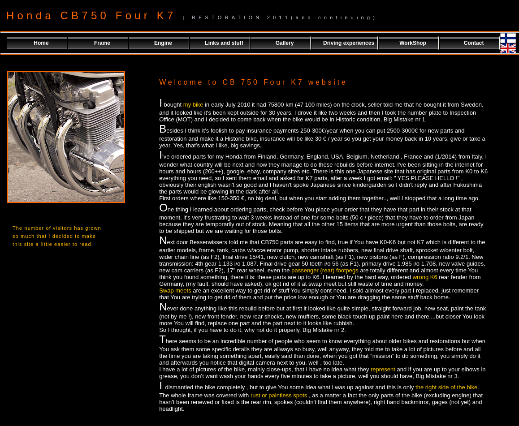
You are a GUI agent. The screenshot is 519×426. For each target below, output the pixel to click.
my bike (193, 104)
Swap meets (176, 290)
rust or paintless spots (279, 395)
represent (384, 369)
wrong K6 (426, 277)
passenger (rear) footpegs (325, 270)
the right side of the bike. (446, 387)
